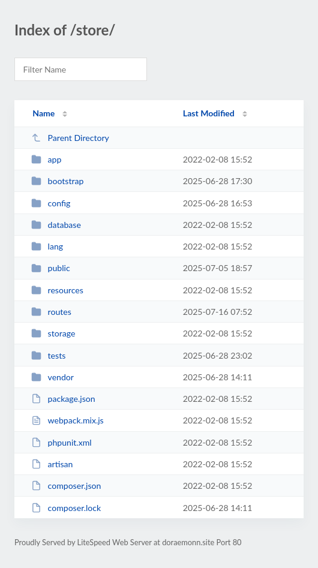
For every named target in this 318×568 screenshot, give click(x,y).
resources (57, 290)
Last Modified (209, 113)
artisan (52, 464)
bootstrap (57, 181)
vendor (52, 377)
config (50, 203)
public (50, 268)
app (46, 159)
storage (53, 333)
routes (51, 311)
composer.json (66, 485)
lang (47, 246)
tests (48, 355)
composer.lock (66, 508)
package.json (63, 398)
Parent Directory (70, 138)
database (56, 225)
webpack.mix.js (67, 420)
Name (43, 113)
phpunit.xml (61, 442)
